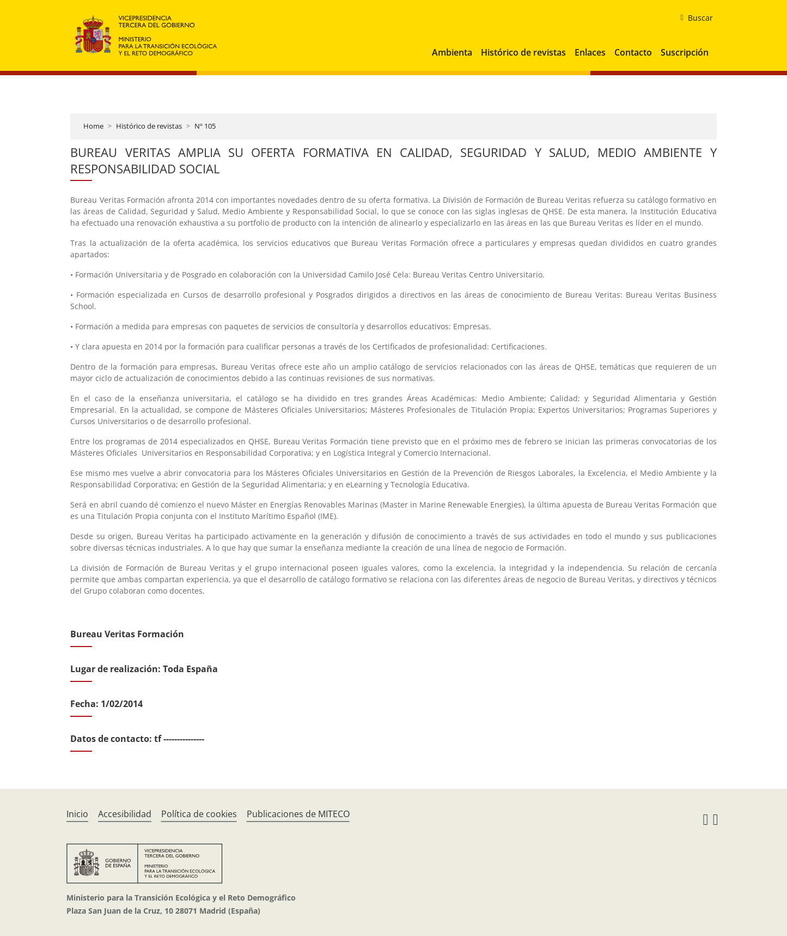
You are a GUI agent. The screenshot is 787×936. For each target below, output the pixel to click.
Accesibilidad (124, 814)
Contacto (633, 52)
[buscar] (692, 18)
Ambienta (452, 52)
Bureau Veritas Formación (127, 634)
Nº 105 (205, 126)
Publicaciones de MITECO (298, 814)
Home (93, 126)
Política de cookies (199, 814)
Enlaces (590, 52)
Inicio (77, 814)
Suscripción (685, 52)
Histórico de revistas (523, 52)
